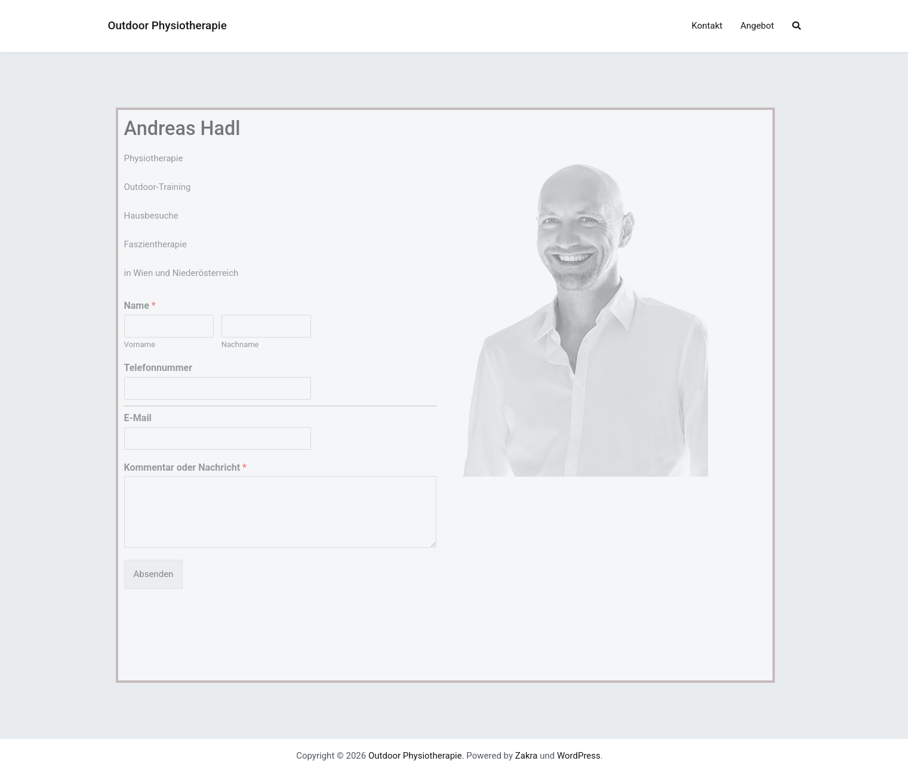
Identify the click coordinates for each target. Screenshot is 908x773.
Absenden (154, 574)
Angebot (757, 25)
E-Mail (138, 418)
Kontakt (707, 25)
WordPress (579, 755)
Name (140, 305)
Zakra (526, 755)
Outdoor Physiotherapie (167, 25)
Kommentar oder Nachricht (185, 467)
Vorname (139, 344)
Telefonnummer (158, 367)
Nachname (240, 344)
